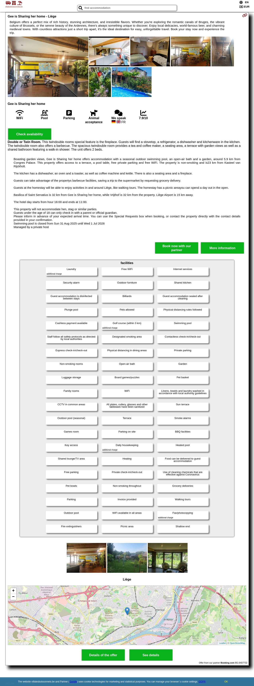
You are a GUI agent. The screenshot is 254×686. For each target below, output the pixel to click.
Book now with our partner (177, 248)
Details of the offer (103, 655)
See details (151, 655)
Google (73, 681)
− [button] (13, 597)
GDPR (202, 681)
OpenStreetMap (237, 643)
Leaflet (222, 643)
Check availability (29, 134)
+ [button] (13, 591)
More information (222, 248)
